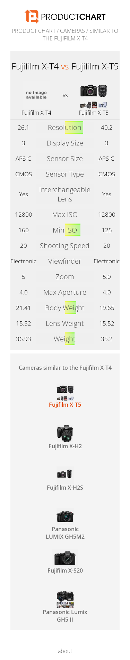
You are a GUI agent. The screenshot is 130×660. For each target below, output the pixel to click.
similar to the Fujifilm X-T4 (81, 34)
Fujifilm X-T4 (36, 112)
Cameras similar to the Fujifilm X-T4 (65, 367)
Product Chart (33, 31)
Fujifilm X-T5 (94, 112)
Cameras (72, 31)
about (65, 651)
